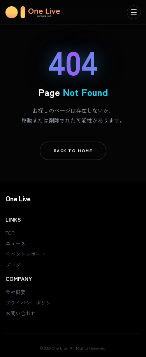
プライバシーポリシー (30, 302)
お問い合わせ (20, 313)
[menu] (134, 12)
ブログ (13, 264)
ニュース (15, 243)
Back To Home (73, 150)
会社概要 (15, 292)
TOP (9, 232)
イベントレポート (25, 254)
